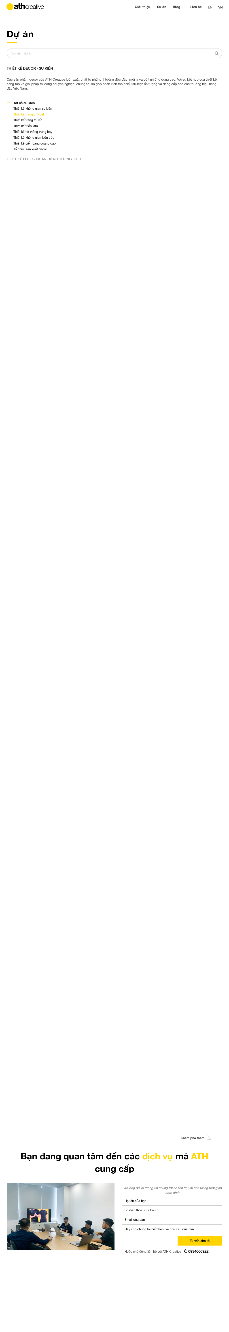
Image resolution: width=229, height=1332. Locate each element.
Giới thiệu (142, 6)
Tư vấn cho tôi (200, 1240)
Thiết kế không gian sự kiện (32, 108)
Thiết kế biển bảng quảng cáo (34, 143)
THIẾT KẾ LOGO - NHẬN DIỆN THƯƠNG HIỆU (44, 158)
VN (220, 7)
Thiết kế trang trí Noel (28, 114)
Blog (177, 6)
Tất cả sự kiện (24, 102)
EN (210, 7)
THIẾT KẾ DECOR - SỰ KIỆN (30, 68)
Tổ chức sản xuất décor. (30, 149)
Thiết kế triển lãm (25, 126)
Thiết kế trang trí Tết (27, 120)
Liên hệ (196, 6)
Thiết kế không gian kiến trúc (33, 137)
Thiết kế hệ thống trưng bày (32, 131)
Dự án (161, 6)
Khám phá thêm (196, 1137)
